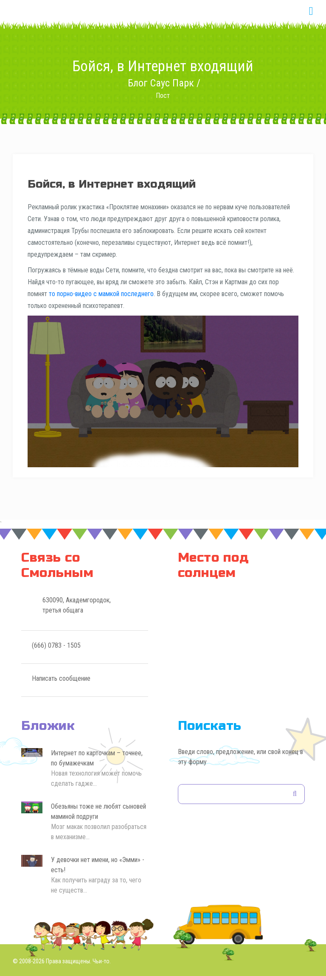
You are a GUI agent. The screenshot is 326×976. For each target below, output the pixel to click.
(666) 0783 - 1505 (56, 645)
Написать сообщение (61, 678)
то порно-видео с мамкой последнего (101, 294)
